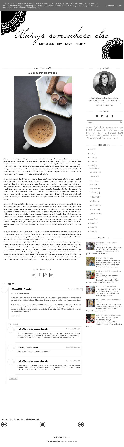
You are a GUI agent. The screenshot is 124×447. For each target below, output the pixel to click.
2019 (92, 161)
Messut (113, 135)
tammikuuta (94, 213)
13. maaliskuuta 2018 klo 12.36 (73, 347)
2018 (92, 165)
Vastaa (15, 316)
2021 (92, 153)
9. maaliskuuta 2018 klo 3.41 (75, 288)
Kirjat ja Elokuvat (107, 133)
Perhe (47, 269)
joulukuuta (93, 168)
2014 (92, 231)
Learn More (110, 6)
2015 (92, 227)
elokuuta (93, 184)
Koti (120, 132)
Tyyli (116, 138)
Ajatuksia (43, 269)
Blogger (67, 437)
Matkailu (106, 135)
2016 (92, 223)
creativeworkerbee (70, 441)
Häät (104, 130)
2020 (92, 157)
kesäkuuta (93, 193)
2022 (92, 149)
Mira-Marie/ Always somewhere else (33, 329)
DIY (121, 127)
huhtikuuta (93, 201)
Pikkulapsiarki (94, 138)
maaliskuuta (94, 205)
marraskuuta (94, 172)
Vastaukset (14, 324)
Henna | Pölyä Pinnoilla (21, 289)
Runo (104, 138)
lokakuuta (93, 176)
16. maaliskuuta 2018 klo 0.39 (73, 361)
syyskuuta (93, 180)
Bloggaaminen (112, 127)
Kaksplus (109, 130)
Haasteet (99, 130)
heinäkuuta (93, 189)
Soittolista (109, 138)
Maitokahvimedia (93, 135)
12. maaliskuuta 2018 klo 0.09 (73, 328)
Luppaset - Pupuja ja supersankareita (108, 315)
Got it (119, 6)
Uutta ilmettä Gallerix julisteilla (106, 286)
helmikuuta (93, 209)
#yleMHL (89, 127)
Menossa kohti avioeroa (104, 258)
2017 (92, 219)
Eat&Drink (90, 130)
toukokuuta (94, 197)
